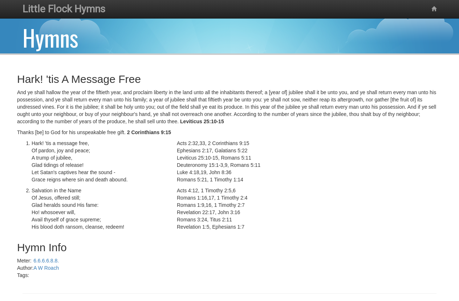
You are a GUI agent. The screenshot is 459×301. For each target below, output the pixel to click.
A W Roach (46, 268)
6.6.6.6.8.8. (46, 261)
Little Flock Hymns (64, 9)
